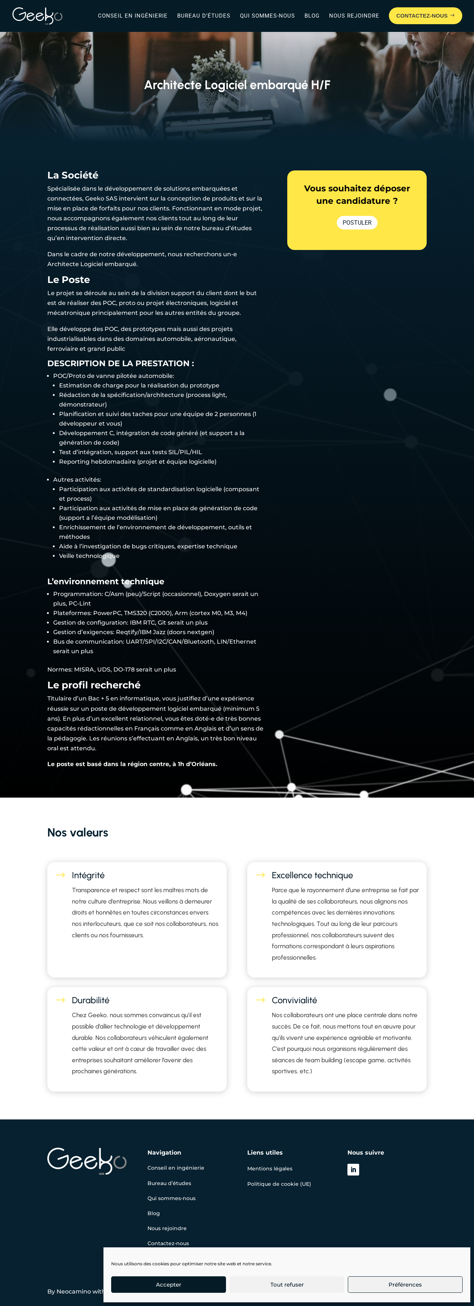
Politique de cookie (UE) (279, 1184)
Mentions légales (269, 1168)
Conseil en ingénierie (133, 15)
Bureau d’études (203, 15)
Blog (312, 15)
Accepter (168, 1284)
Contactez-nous (168, 1243)
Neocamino (73, 1291)
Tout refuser (287, 1284)
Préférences (405, 1284)
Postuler (357, 222)
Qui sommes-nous (267, 15)
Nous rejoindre (354, 15)
